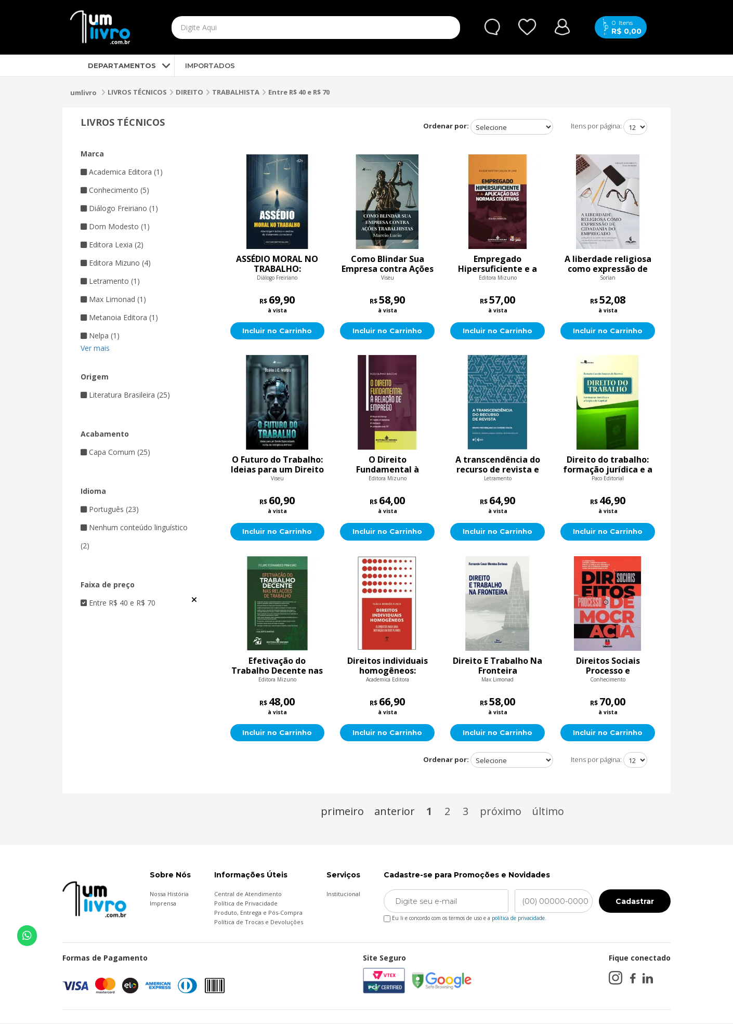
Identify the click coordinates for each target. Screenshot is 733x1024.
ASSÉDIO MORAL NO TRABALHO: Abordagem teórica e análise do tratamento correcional (277, 264)
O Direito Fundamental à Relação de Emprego (387, 465)
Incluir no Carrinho (277, 331)
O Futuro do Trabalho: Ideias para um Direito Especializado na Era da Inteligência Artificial (277, 465)
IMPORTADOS (210, 65)
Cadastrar (635, 902)
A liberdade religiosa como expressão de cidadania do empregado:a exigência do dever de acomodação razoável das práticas (607, 264)
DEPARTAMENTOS (113, 65)
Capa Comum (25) (115, 452)
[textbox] (291, 27)
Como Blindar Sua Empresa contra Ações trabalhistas (388, 264)
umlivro (83, 92)
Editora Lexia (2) (112, 245)
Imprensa (163, 904)
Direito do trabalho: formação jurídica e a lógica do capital (607, 465)
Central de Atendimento (248, 895)
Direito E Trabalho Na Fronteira (497, 666)
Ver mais (95, 348)
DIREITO (189, 92)
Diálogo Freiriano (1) (119, 208)
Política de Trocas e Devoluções (258, 923)
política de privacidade (518, 919)
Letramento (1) (110, 281)
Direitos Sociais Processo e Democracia (608, 666)
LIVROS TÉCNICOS (137, 92)
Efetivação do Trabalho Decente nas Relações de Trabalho (277, 666)
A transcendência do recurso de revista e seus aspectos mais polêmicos (497, 465)
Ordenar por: (446, 125)
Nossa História (169, 895)
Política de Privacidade (246, 904)
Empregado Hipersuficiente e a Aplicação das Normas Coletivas (498, 264)
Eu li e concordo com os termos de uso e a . (465, 917)
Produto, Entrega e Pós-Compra (258, 913)
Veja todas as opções (194, 599)
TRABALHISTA (235, 92)
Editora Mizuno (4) (116, 263)
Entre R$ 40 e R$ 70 (299, 92)
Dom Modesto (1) (115, 226)
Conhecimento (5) (115, 190)
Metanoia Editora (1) (119, 317)
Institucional (343, 895)
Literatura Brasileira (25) (125, 395)
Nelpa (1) (100, 335)
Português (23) (110, 509)
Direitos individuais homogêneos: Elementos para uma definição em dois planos (387, 666)
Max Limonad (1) (113, 299)
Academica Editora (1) (122, 172)
